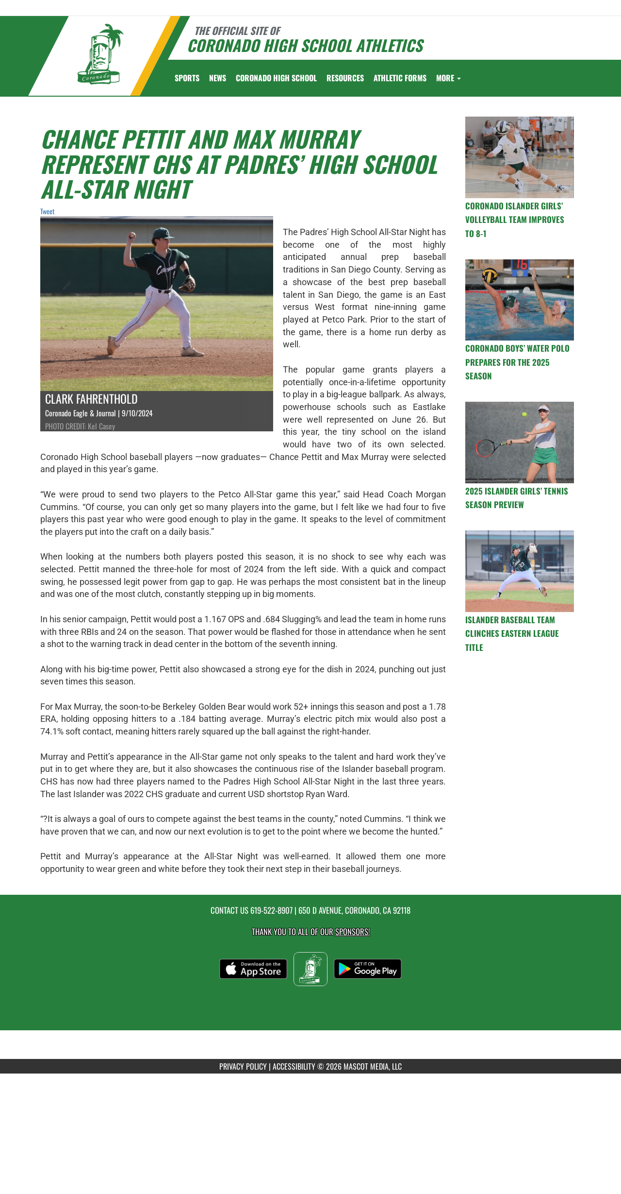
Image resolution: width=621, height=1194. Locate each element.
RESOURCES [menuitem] (345, 78)
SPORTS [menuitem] (187, 78)
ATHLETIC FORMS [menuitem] (400, 78)
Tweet (47, 211)
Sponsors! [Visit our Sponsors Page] (352, 931)
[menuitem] (217, 78)
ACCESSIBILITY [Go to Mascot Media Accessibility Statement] (294, 1066)
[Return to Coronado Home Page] (100, 54)
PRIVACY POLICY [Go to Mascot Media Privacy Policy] (243, 1066)
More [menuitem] (448, 78)
